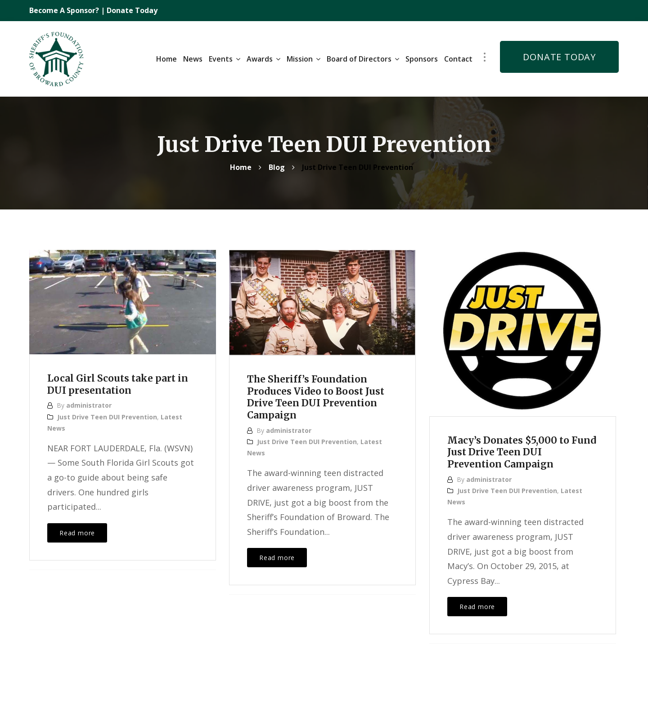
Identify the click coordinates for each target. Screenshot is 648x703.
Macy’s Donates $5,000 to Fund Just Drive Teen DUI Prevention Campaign (511, 449)
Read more (77, 529)
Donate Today (132, 10)
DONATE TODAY (559, 55)
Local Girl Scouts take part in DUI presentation (121, 381)
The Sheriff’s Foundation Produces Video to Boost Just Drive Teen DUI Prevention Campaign (319, 393)
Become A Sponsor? (65, 10)
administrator (89, 402)
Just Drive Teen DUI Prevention (107, 413)
